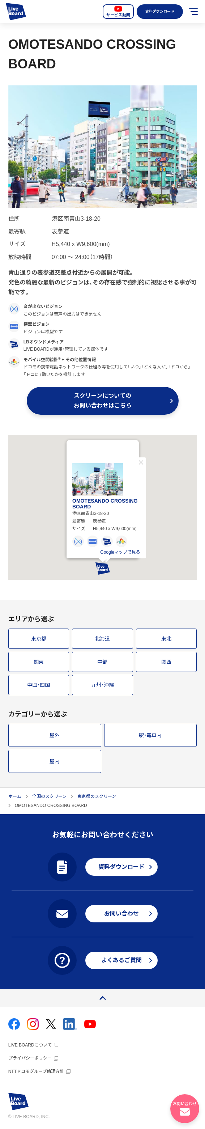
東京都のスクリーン (96, 796)
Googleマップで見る (120, 549)
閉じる (141, 460)
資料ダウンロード (158, 11)
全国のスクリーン (49, 796)
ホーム (14, 796)
